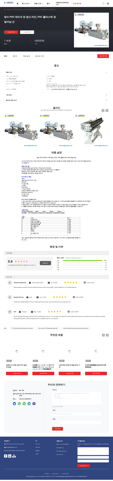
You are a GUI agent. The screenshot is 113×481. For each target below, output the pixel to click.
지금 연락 (58, 428)
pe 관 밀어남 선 (60, 447)
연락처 (37, 454)
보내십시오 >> (83, 465)
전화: (54, 419)
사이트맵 (46, 473)
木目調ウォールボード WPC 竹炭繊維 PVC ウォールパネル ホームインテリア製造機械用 (43, 367)
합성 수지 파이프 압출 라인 (62, 444)
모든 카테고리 (59, 454)
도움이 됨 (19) (79, 297)
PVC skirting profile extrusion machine (22, 328)
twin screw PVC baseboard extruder (48, 328)
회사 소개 (38, 444)
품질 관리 (38, 450)
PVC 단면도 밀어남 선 (61, 451)
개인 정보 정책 (65, 473)
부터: (54, 410)
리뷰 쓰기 (45, 263)
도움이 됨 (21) (90, 282)
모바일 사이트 (55, 473)
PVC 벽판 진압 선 (18, 9)
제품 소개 (9, 9)
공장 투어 (38, 447)
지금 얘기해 (11, 32)
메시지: (55, 389)
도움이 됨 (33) (74, 312)
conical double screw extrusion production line (75, 328)
